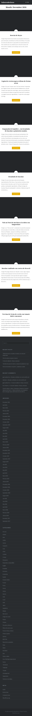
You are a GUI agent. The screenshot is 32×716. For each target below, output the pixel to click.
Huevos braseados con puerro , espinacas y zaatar (14, 366)
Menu (27, 2)
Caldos (4, 540)
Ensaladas (5, 568)
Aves (4, 537)
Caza (4, 548)
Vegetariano (5, 676)
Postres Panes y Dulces (8, 630)
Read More (16, 52)
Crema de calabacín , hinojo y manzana (11, 361)
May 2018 (5, 504)
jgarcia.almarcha (6, 377)
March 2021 (5, 407)
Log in (4, 689)
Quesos (4, 636)
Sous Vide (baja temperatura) (9, 659)
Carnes (4, 543)
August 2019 (5, 461)
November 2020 (6, 419)
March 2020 (5, 441)
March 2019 (5, 475)
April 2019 (5, 473)
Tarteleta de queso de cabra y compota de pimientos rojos (16, 363)
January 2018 (6, 515)
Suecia (4, 662)
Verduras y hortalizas (7, 679)
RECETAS (5, 639)
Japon (4, 605)
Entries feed (5, 692)
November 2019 (6, 453)
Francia (4, 582)
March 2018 (5, 509)
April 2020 (5, 439)
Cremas (4, 557)
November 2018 (6, 487)
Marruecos (5, 613)
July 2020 (5, 430)
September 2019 (6, 458)
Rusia (4, 645)
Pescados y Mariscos (7, 625)
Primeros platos (6, 633)
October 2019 (6, 456)
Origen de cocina (6, 616)
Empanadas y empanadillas (8, 562)
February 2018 (6, 512)
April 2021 (5, 405)
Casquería (5, 545)
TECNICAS (5, 664)
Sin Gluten (5, 650)
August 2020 (5, 427)
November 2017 (6, 518)
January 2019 (6, 481)
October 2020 (6, 422)
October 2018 (6, 490)
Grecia (4, 588)
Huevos (4, 594)
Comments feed (6, 695)
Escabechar (5, 574)
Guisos (4, 591)
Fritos (4, 585)
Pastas (4, 619)
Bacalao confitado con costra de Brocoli (20, 377)
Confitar (4, 554)
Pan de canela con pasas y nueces (10, 358)
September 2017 (6, 521)
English (4, 565)
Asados (4, 534)
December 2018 (6, 484)
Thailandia (5, 667)
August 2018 (5, 495)
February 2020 (6, 444)
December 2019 (6, 450)
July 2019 (5, 464)
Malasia (4, 611)
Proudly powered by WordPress (12, 711)
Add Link (4, 380)
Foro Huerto (5, 385)
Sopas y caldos (6, 656)
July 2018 (5, 498)
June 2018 (5, 501)
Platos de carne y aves (8, 628)
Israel (4, 599)
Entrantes (5, 571)
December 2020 (6, 416)
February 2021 (6, 410)
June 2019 (5, 467)
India (4, 596)
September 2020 (6, 424)
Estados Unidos (6, 579)
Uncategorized (6, 673)
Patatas (4, 622)
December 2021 (6, 402)
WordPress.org (6, 698)
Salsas (4, 647)
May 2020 (5, 436)
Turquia (4, 670)
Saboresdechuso (7, 2)
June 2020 (5, 433)
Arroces (4, 531)
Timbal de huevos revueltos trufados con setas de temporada (14, 354)
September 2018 (6, 492)
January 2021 (6, 413)
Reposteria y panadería (8, 642)
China (4, 551)
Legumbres (5, 608)
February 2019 (6, 478)
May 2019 (5, 470)
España (4, 577)
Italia (4, 602)
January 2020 (6, 447)
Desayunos (5, 560)
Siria (4, 653)
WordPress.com (15, 713)
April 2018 (5, 507)
